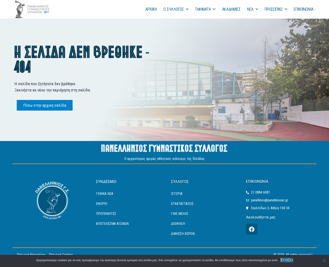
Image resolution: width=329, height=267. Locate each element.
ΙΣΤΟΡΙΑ (177, 194)
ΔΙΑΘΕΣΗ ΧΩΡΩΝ (183, 234)
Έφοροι (101, 204)
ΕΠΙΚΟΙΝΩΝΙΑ (303, 9)
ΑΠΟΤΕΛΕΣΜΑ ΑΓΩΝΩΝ (112, 224)
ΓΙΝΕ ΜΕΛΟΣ (179, 214)
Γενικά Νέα (104, 194)
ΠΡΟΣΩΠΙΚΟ (276, 9)
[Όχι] (324, 260)
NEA (252, 9)
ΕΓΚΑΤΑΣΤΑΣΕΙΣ (182, 204)
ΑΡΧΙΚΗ (151, 9)
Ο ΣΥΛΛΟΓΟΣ (176, 9)
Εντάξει (287, 260)
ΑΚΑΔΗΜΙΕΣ (231, 9)
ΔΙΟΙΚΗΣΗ (178, 224)
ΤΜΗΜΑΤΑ (205, 9)
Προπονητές (106, 214)
